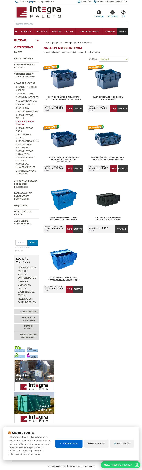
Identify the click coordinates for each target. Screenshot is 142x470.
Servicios (56, 31)
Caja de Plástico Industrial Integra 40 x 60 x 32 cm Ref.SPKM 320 (64, 159)
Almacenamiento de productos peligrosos (25, 184)
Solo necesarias (96, 443)
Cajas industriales (27, 97)
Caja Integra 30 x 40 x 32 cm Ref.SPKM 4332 (108, 98)
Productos (26, 31)
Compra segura (28, 312)
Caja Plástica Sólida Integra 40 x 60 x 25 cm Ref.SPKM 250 (108, 158)
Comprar (78, 108)
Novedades (41, 31)
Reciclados (25, 299)
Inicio (48, 42)
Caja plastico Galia (27, 141)
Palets (18, 52)
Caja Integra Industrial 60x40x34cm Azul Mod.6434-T (63, 279)
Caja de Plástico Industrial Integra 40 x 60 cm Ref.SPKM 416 (63, 98)
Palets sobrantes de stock (26, 292)
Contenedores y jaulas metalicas (27, 281)
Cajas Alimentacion (27, 111)
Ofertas (69, 31)
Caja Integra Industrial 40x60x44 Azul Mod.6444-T (63, 218)
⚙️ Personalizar (122, 443)
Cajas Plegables (25, 104)
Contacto (99, 14)
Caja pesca (22, 108)
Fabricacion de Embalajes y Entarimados (23, 196)
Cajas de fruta (24, 94)
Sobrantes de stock (89, 31)
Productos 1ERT (23, 58)
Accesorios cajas (26, 101)
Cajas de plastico (25, 83)
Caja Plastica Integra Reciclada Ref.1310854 (108, 218)
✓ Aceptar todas (69, 443)
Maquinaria (21, 205)
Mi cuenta (112, 14)
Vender (122, 31)
